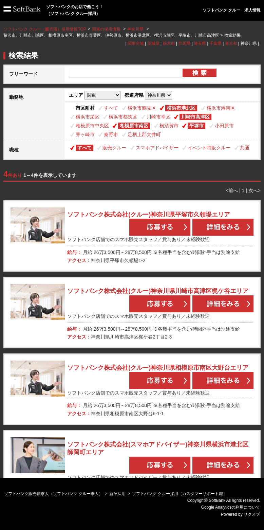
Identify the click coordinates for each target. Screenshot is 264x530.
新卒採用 (117, 493)
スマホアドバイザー (157, 147)
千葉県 (215, 43)
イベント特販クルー (209, 147)
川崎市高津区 (195, 117)
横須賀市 (168, 125)
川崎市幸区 (158, 117)
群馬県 (184, 43)
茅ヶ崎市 (85, 134)
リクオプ (252, 514)
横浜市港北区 (181, 108)
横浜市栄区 (87, 117)
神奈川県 (135, 29)
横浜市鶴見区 (142, 108)
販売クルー (114, 147)
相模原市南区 (134, 125)
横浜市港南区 (221, 108)
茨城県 (153, 43)
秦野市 (111, 134)
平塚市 (196, 125)
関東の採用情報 (106, 29)
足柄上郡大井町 (144, 134)
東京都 (231, 43)
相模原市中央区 (92, 125)
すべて (111, 108)
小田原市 (224, 125)
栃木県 (169, 43)
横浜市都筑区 (123, 117)
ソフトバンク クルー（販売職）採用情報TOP (44, 29)
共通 (244, 147)
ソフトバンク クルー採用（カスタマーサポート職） (179, 493)
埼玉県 (200, 43)
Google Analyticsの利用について (230, 507)
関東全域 (136, 43)
